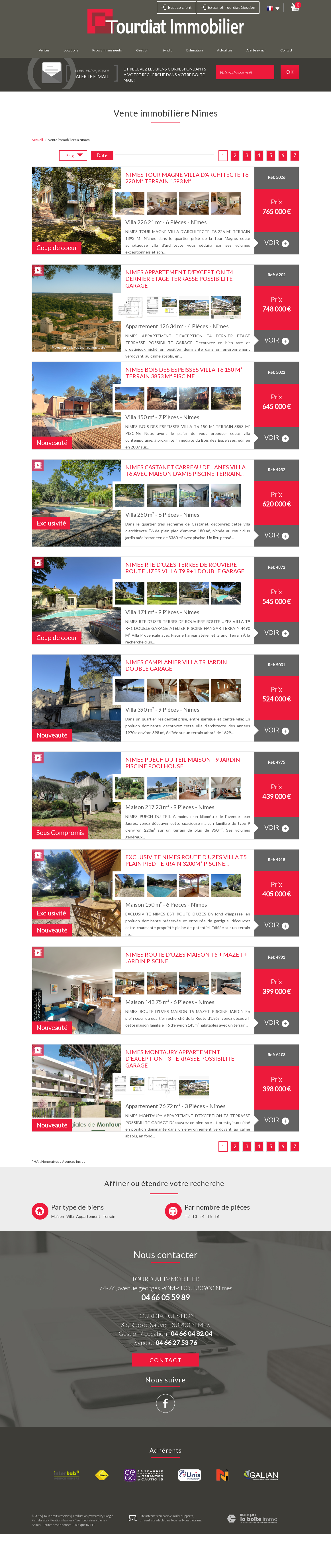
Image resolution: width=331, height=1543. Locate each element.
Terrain (109, 1216)
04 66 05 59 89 (165, 1297)
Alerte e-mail (256, 50)
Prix (74, 156)
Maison (57, 1216)
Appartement (88, 1216)
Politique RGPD (83, 1525)
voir (276, 243)
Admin (36, 1525)
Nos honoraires (85, 1520)
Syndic (167, 50)
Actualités (224, 50)
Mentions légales (61, 1520)
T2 (187, 1216)
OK (290, 72)
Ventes (44, 50)
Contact (286, 50)
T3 (194, 1216)
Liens (101, 1520)
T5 (209, 1216)
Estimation (194, 50)
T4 (202, 1216)
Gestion (142, 50)
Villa (70, 1216)
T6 (216, 1216)
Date (102, 155)
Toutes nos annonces (57, 1525)
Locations (71, 50)
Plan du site (39, 1520)
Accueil (37, 140)
